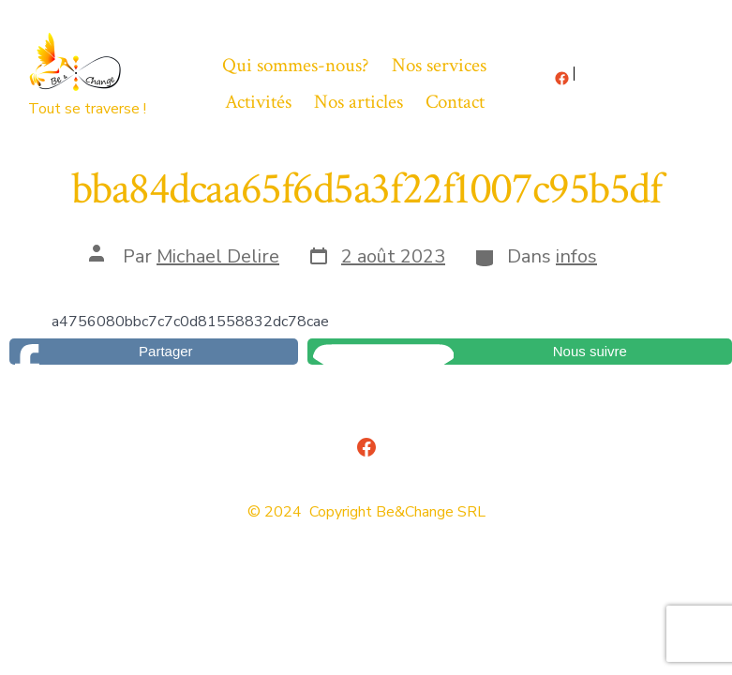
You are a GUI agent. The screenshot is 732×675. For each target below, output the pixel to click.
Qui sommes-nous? (295, 65)
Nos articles (358, 101)
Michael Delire (218, 256)
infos (576, 256)
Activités (258, 101)
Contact (455, 101)
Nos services (439, 65)
